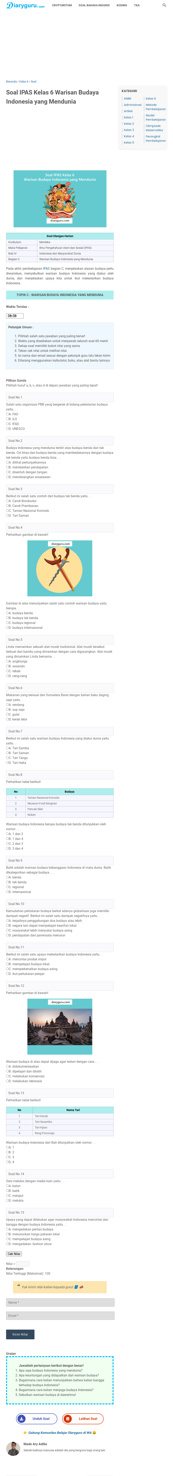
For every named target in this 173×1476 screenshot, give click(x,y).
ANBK (127, 99)
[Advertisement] (86, 45)
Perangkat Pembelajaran (156, 138)
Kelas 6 (151, 99)
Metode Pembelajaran (156, 107)
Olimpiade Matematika (154, 128)
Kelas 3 (129, 130)
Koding (122, 5)
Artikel (128, 111)
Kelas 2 (129, 124)
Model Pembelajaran (156, 117)
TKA (137, 5)
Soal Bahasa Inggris (94, 5)
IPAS (46, 269)
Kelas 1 (128, 117)
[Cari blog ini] (164, 5)
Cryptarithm (62, 5)
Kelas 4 (129, 136)
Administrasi (133, 105)
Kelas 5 (129, 143)
